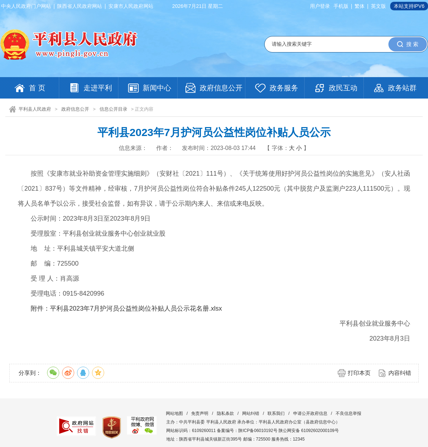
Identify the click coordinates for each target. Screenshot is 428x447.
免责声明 (199, 413)
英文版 (378, 6)
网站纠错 (250, 413)
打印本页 (359, 373)
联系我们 (276, 413)
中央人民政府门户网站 (26, 6)
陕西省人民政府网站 (79, 6)
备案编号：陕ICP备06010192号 (247, 430)
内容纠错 (399, 373)
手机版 (340, 6)
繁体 (360, 6)
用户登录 (320, 6)
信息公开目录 (113, 109)
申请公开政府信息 (310, 413)
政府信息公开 (75, 109)
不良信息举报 (348, 413)
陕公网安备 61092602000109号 (309, 430)
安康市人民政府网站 (130, 6)
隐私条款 (225, 413)
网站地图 (174, 413)
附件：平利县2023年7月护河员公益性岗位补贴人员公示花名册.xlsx (126, 308)
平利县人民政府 (35, 109)
